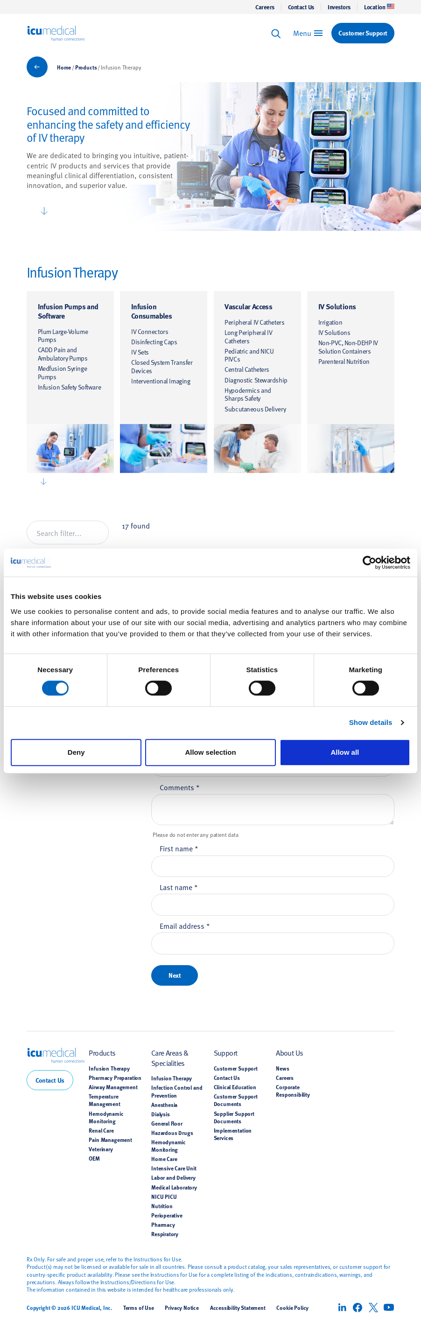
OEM (94, 1158)
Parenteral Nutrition (344, 361)
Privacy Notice (182, 1307)
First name (179, 848)
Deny (76, 752)
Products (86, 67)
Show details (371, 722)
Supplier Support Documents (234, 1117)
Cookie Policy (292, 1307)
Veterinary (100, 1149)
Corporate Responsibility (293, 1091)
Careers (264, 7)
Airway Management (113, 1087)
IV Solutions (337, 306)
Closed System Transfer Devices (161, 366)
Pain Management (110, 1139)
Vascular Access (248, 306)
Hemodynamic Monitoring (106, 1117)
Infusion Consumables (151, 311)
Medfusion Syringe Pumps (62, 372)
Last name (179, 887)
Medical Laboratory (174, 1187)
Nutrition (161, 1206)
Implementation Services (233, 1134)
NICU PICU (163, 1196)
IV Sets (140, 352)
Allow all (344, 752)
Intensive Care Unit (173, 1168)
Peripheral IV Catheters (254, 322)
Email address (185, 925)
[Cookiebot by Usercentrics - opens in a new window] (369, 563)
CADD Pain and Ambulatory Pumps (63, 353)
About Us (289, 1052)
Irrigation (330, 322)
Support (226, 1052)
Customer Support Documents (236, 1100)
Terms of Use (138, 1307)
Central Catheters (247, 369)
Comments (180, 787)
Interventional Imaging (160, 380)
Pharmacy (163, 1224)
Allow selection (210, 752)
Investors (339, 7)
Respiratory (164, 1234)
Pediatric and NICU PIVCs (249, 355)
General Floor (166, 1123)
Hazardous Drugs (172, 1132)
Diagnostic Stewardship (256, 380)
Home (64, 67)
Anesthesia (164, 1104)
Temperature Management (104, 1100)
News (282, 1068)
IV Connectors (149, 331)
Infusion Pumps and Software (68, 311)
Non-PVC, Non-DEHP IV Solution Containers (348, 346)
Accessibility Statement (238, 1307)
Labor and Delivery (173, 1177)
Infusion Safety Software (69, 387)
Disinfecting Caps (154, 341)
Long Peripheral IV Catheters (248, 336)
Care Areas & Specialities (170, 1057)
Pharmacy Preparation (115, 1077)
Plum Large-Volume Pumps (63, 335)
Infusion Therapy (109, 1068)
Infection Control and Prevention (176, 1091)
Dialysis (160, 1114)
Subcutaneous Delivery (255, 408)
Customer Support (236, 1068)
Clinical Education (235, 1087)
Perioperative (166, 1215)
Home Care (164, 1159)
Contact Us (301, 7)
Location (379, 7)
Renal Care (101, 1130)
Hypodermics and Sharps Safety (248, 394)
